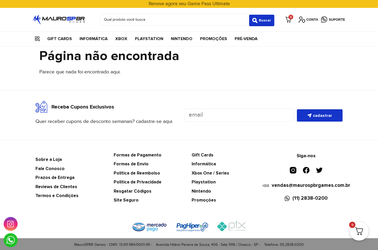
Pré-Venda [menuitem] (246, 37)
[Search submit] (261, 19)
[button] (37, 37)
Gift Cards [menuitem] (59, 37)
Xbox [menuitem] (121, 37)
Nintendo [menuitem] (181, 37)
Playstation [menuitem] (149, 37)
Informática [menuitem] (94, 37)
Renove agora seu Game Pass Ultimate (189, 4)
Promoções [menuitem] (213, 37)
